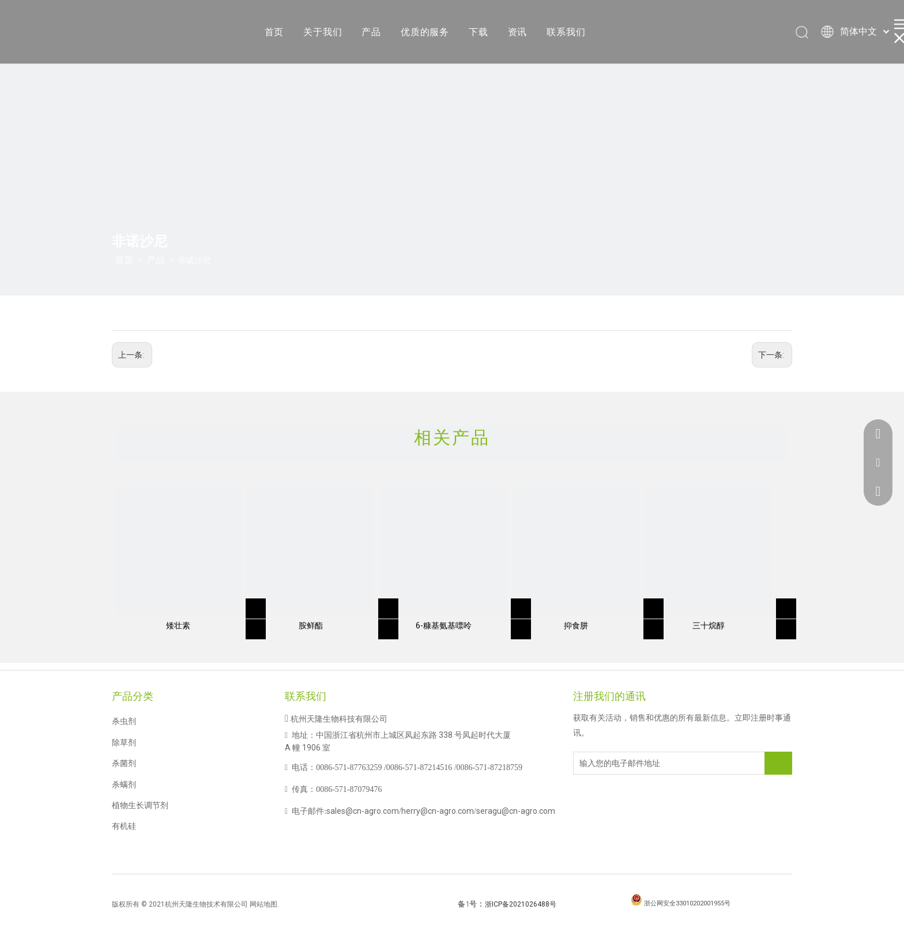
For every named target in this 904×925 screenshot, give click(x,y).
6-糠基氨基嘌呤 (444, 625)
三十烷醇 (708, 625)
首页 (274, 31)
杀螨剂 (124, 784)
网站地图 (263, 904)
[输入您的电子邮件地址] (620, 763)
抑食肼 (576, 625)
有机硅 (124, 826)
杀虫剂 (124, 721)
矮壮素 (178, 625)
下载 (478, 31)
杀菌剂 (124, 763)
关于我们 (322, 31)
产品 (371, 31)
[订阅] (778, 763)
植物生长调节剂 (140, 805)
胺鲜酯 (311, 625)
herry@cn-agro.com (437, 811)
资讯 (518, 31)
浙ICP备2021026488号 (520, 904)
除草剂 (124, 742)
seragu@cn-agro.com (515, 811)
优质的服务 (425, 31)
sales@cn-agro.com (362, 811)
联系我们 (566, 31)
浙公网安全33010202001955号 (687, 903)
